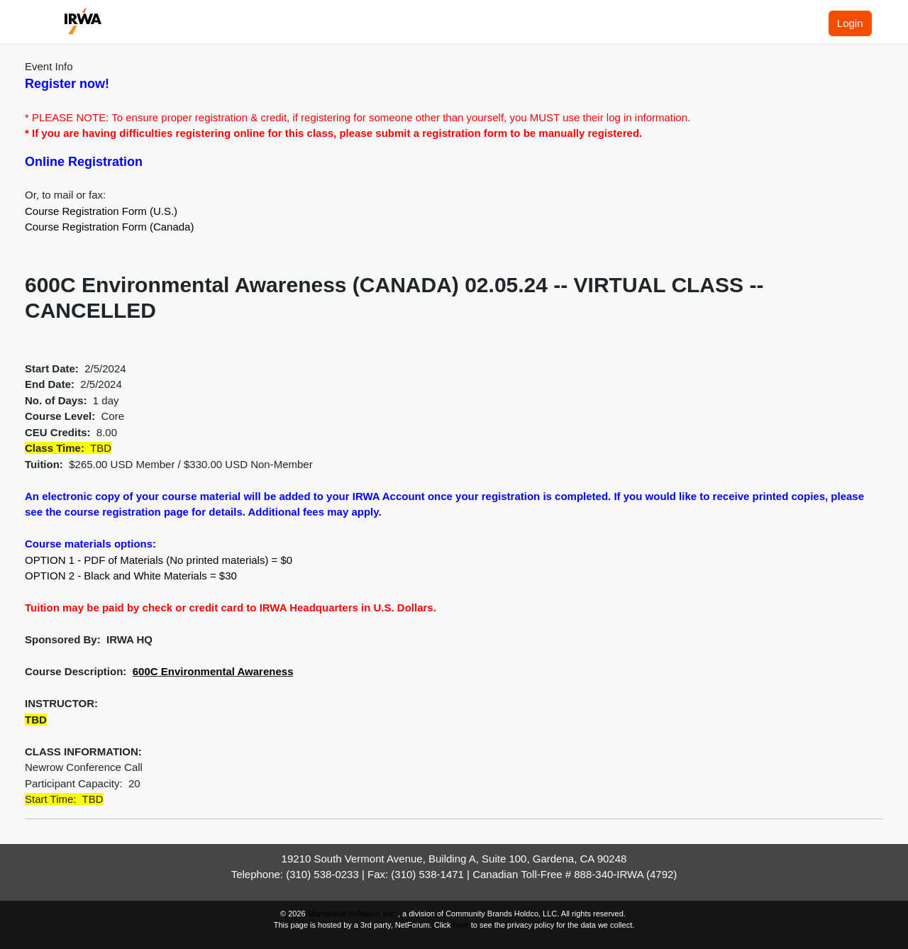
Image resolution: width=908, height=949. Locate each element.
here (461, 925)
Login (850, 23)
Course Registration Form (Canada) (109, 227)
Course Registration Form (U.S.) (101, 211)
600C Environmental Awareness (213, 671)
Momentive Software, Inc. (353, 913)
